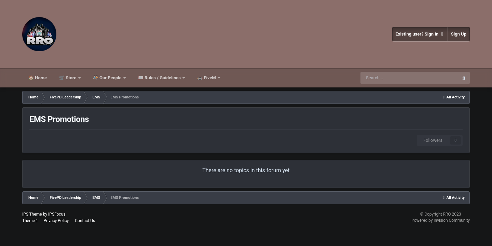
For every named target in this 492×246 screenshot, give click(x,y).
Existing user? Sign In (420, 34)
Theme (29, 220)
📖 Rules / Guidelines (160, 77)
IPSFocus (56, 214)
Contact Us (85, 220)
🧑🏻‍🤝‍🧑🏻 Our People (108, 77)
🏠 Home (37, 77)
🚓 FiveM (207, 77)
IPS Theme (32, 214)
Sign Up (458, 34)
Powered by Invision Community (440, 220)
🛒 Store (68, 77)
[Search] (408, 78)
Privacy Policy (56, 220)
